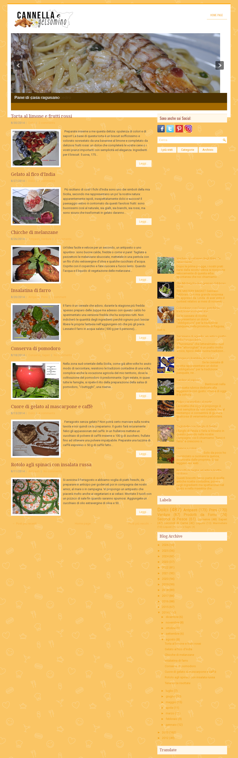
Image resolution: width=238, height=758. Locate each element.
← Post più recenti (24, 523)
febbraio (171, 719)
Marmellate (220, 523)
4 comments (47, 413)
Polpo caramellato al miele (194, 402)
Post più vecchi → (140, 523)
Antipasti (34, 239)
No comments (63, 355)
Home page (216, 15)
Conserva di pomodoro (35, 348)
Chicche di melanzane (34, 232)
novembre (172, 622)
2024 (165, 556)
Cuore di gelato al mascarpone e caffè (52, 406)
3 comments (47, 181)
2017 (165, 595)
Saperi (46, 355)
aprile (169, 707)
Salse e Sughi (184, 526)
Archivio (207, 149)
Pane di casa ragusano (37, 97)
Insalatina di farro (31, 290)
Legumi (200, 523)
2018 (165, 590)
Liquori (167, 526)
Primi (44, 297)
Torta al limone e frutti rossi (41, 116)
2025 (165, 550)
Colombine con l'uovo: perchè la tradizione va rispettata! (197, 309)
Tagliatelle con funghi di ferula (196, 426)
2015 (165, 607)
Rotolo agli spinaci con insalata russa (51, 464)
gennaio (171, 724)
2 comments (47, 123)
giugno (170, 696)
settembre (172, 633)
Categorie (187, 149)
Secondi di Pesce (172, 519)
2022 (165, 567)
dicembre (172, 617)
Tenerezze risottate (177, 683)
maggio (171, 702)
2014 (165, 612)
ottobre (171, 628)
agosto (170, 639)
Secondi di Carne (176, 523)
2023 (165, 562)
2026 (165, 545)
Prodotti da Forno (200, 515)
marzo (170, 713)
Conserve (34, 355)
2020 (165, 579)
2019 (165, 584)
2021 (165, 573)
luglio (169, 690)
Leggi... (143, 163)
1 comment (58, 297)
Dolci (31, 123)
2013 (165, 732)
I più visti (167, 149)
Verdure (46, 239)
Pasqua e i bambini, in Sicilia (195, 358)
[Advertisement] (192, 184)
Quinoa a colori (186, 448)
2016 (165, 601)
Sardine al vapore (188, 380)
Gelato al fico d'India (33, 174)
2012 (165, 738)
